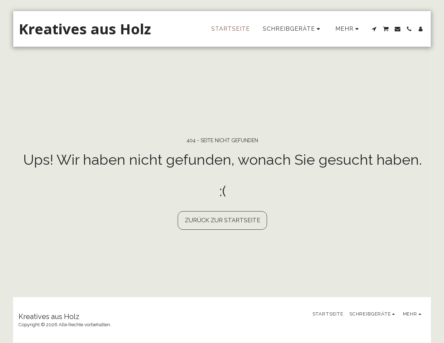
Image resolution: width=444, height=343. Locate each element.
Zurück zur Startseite (222, 220)
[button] (374, 29)
